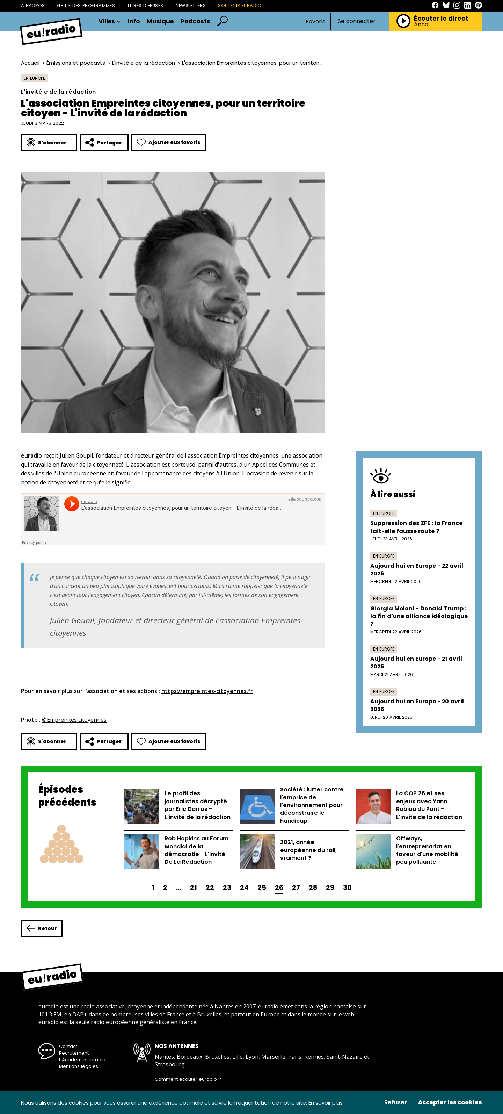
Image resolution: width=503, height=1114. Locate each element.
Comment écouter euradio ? (188, 1079)
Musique (160, 21)
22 (210, 887)
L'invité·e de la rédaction (143, 62)
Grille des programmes (86, 5)
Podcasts (195, 21)
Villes (110, 21)
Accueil (30, 62)
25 (261, 887)
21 (193, 887)
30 (347, 887)
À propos (33, 5)
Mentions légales (78, 1066)
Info (133, 21)
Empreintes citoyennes (248, 455)
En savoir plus (325, 1102)
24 (244, 887)
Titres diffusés (145, 5)
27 (296, 887)
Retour (42, 928)
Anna (421, 24)
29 (330, 887)
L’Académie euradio (82, 1059)
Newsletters (191, 5)
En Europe (34, 78)
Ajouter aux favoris (169, 142)
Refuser (395, 1102)
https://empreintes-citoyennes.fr (207, 691)
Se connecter (357, 21)
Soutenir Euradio (240, 5)
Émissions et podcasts (75, 62)
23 (227, 887)
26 (279, 887)
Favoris (315, 21)
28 (313, 887)
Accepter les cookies (450, 1102)
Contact (68, 1046)
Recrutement (74, 1053)
